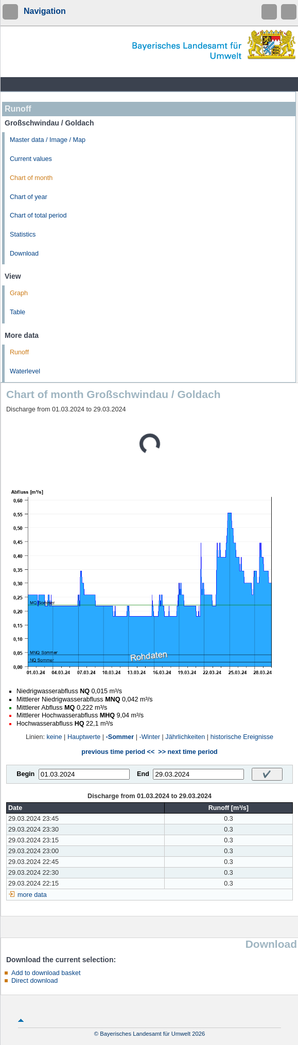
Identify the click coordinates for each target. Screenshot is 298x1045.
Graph (19, 293)
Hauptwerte (83, 737)
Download (24, 253)
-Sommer (120, 737)
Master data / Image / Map (47, 139)
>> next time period (187, 751)
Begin (25, 774)
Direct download (34, 980)
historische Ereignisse (242, 737)
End (143, 774)
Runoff (19, 352)
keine (54, 737)
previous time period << (117, 751)
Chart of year (28, 197)
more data (32, 894)
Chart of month (31, 178)
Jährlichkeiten (185, 737)
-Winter (149, 737)
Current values (31, 159)
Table (17, 312)
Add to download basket (45, 973)
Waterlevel (25, 371)
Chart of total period (38, 215)
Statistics (23, 234)
